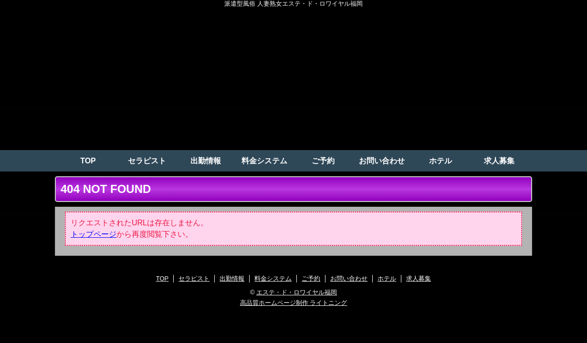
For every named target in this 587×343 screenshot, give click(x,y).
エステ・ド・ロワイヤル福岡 (296, 292)
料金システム (264, 161)
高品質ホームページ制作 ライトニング (293, 302)
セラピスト (147, 161)
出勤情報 (205, 161)
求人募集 (499, 161)
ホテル (440, 161)
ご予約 (323, 161)
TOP (88, 161)
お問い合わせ (382, 161)
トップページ (93, 234)
